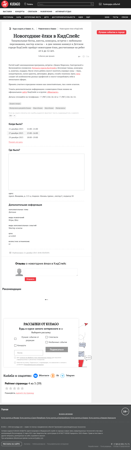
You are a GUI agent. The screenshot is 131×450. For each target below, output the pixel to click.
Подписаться (57, 349)
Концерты (21, 345)
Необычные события (58, 342)
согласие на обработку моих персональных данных (36, 357)
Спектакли (53, 337)
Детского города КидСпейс (44, 68)
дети (78, 73)
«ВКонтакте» (52, 92)
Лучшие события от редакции (30, 339)
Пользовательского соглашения (34, 364)
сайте (24, 92)
